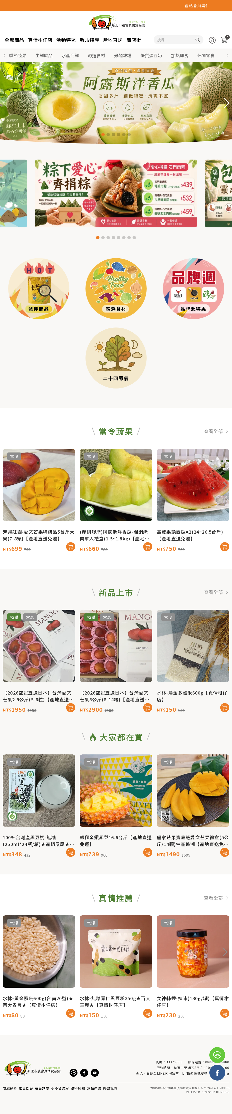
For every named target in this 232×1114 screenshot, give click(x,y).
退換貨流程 (60, 1088)
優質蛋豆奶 (151, 55)
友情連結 (94, 1088)
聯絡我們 (110, 1088)
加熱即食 (179, 55)
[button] (227, 55)
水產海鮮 (70, 55)
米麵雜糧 (122, 55)
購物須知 (78, 1088)
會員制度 (42, 1088)
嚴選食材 (96, 55)
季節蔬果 (17, 55)
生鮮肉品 (44, 55)
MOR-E (224, 1092)
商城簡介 (10, 1088)
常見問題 (26, 1088)
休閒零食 (206, 55)
